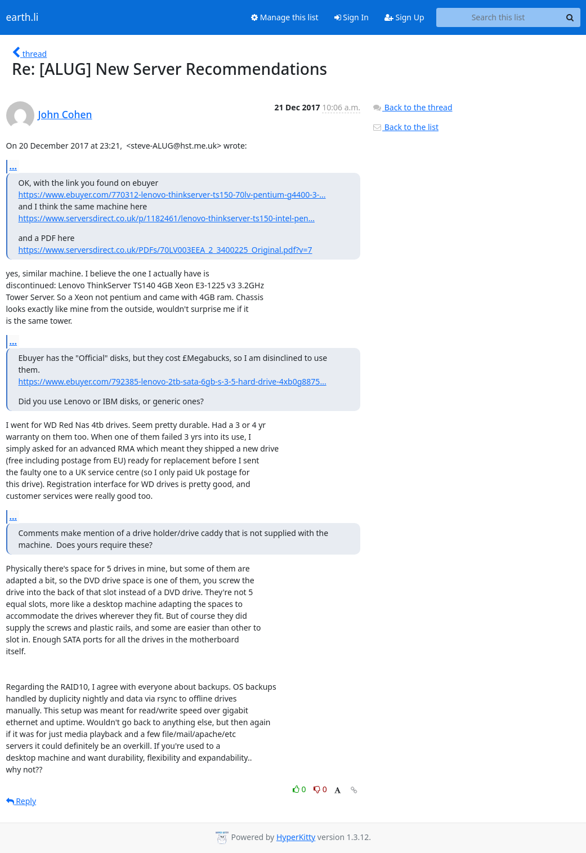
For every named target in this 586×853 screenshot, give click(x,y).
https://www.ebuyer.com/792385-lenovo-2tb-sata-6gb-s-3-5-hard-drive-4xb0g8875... (172, 381)
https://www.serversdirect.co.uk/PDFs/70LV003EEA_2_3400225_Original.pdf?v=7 (165, 249)
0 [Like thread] (300, 789)
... (13, 166)
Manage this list (285, 17)
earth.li (22, 17)
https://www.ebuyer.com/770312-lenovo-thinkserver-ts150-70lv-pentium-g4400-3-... (172, 194)
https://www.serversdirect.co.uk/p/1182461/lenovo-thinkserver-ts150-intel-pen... (167, 218)
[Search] (570, 17)
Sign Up (404, 17)
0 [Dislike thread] (320, 789)
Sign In (351, 17)
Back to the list (405, 127)
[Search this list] (498, 17)
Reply (21, 801)
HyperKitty (295, 837)
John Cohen (65, 114)
